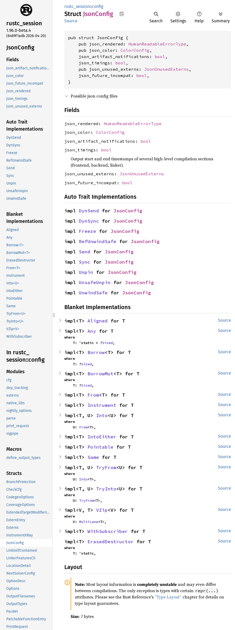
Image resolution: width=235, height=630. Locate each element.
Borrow (96, 352)
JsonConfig (127, 211)
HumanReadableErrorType (157, 44)
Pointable (100, 447)
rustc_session (77, 6)
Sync (84, 262)
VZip (102, 510)
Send (84, 252)
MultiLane (88, 521)
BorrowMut (100, 374)
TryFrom (106, 467)
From (93, 395)
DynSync (89, 221)
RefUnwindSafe (97, 241)
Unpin (86, 272)
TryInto (106, 489)
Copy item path (121, 13)
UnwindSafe (93, 293)
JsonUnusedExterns (166, 69)
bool (160, 56)
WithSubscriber (107, 531)
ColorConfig (135, 50)
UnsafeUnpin (95, 282)
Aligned (97, 321)
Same (93, 457)
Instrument (101, 405)
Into (102, 415)
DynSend (89, 211)
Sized (107, 342)
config (97, 6)
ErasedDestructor (110, 542)
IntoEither (101, 437)
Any (91, 331)
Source (70, 20)
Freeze (87, 231)
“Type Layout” (168, 597)
